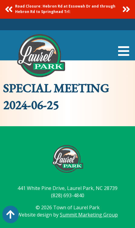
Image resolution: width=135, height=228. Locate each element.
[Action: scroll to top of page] (10, 214)
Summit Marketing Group (89, 214)
